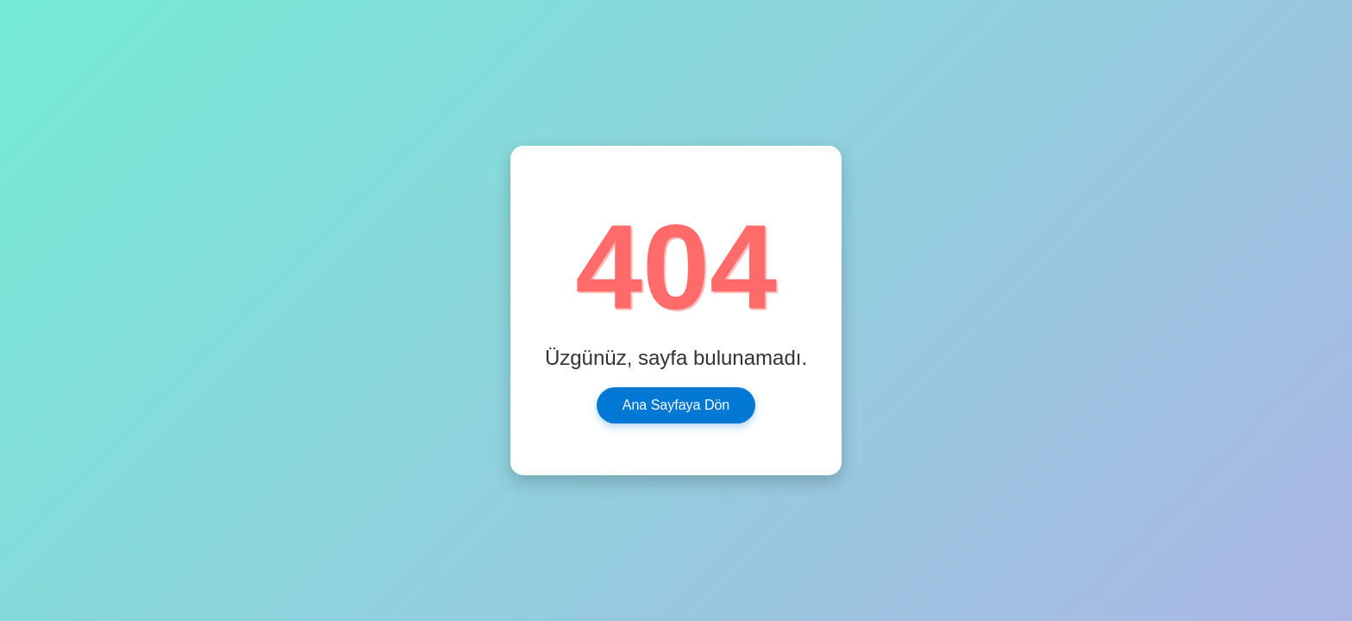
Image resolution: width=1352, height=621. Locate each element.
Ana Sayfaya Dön (676, 405)
